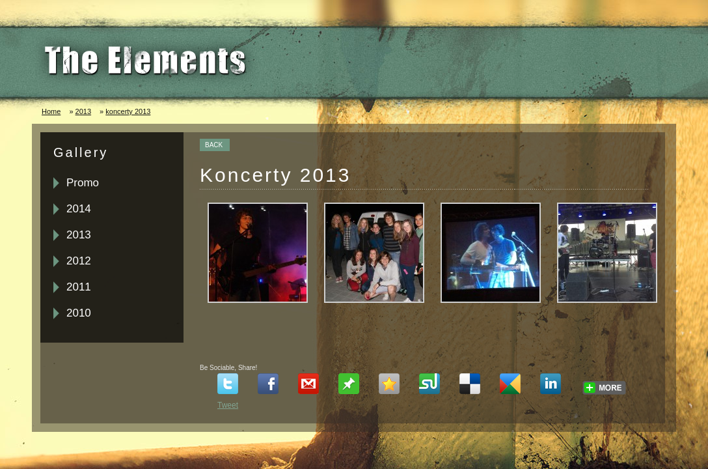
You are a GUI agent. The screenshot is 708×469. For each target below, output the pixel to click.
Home (51, 111)
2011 (78, 287)
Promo (82, 183)
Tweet (227, 405)
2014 (78, 209)
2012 (78, 261)
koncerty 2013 (127, 111)
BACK (214, 145)
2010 (78, 313)
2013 (83, 111)
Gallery (80, 152)
